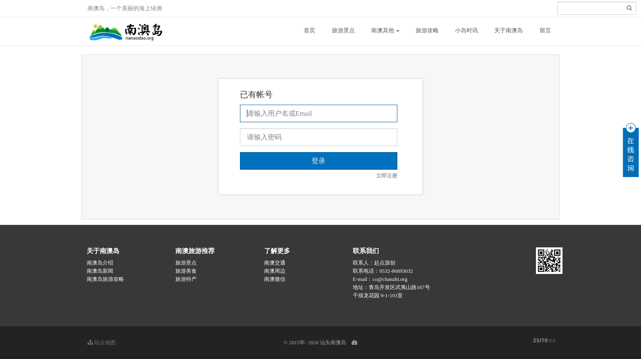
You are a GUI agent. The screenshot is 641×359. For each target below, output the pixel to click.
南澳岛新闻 (100, 271)
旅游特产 (186, 279)
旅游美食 (186, 271)
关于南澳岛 (508, 30)
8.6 (544, 341)
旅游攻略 (427, 30)
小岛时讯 (466, 30)
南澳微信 (274, 279)
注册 (470, 8)
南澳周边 (274, 271)
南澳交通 (274, 263)
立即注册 (386, 176)
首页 (309, 30)
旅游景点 (343, 30)
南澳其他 (385, 30)
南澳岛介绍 (100, 263)
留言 (545, 30)
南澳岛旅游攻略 (105, 279)
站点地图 (101, 342)
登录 (455, 8)
